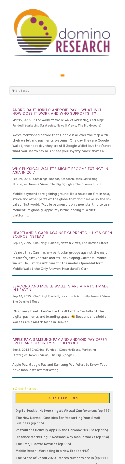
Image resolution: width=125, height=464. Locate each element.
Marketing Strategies (40, 125)
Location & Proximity (75, 296)
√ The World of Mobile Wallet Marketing (60, 120)
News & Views (66, 125)
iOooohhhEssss (71, 179)
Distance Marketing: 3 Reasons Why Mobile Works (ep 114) (62, 436)
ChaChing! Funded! (46, 179)
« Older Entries (24, 388)
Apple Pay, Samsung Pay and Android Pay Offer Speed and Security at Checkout (59, 341)
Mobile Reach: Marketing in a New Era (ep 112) (53, 450)
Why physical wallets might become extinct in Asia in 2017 (60, 170)
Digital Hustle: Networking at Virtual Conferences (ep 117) (63, 410)
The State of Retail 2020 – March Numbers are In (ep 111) (62, 457)
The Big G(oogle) (89, 125)
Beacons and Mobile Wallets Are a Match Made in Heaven (60, 288)
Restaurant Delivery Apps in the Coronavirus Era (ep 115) (62, 429)
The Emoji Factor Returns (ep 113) (43, 443)
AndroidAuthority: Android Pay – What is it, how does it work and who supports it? (57, 111)
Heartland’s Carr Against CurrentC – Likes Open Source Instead (62, 234)
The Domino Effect (88, 184)
